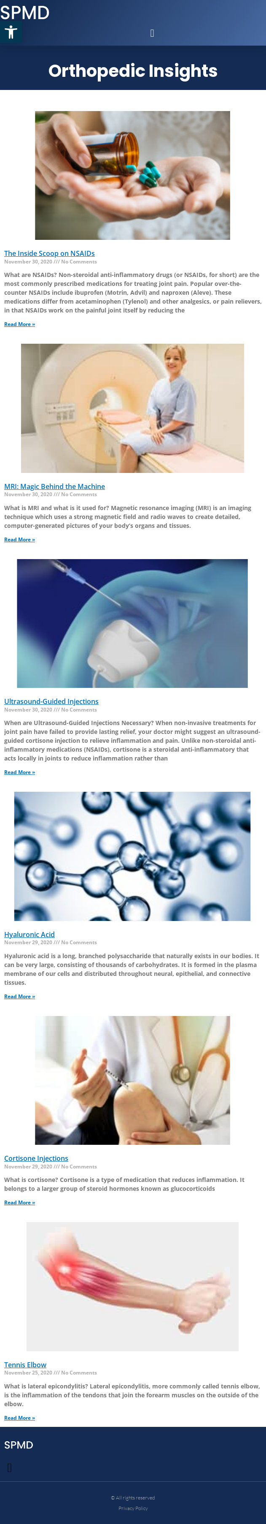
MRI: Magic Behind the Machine (54, 486)
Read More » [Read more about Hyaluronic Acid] (19, 996)
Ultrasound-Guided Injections (51, 701)
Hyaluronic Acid (29, 934)
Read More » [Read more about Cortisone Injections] (19, 1202)
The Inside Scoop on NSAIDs (49, 253)
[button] (11, 32)
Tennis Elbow (25, 1364)
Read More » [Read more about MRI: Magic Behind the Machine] (19, 539)
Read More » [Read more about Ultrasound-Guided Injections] (19, 772)
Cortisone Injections (36, 1158)
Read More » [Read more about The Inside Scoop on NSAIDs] (19, 324)
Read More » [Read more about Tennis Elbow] (19, 1417)
